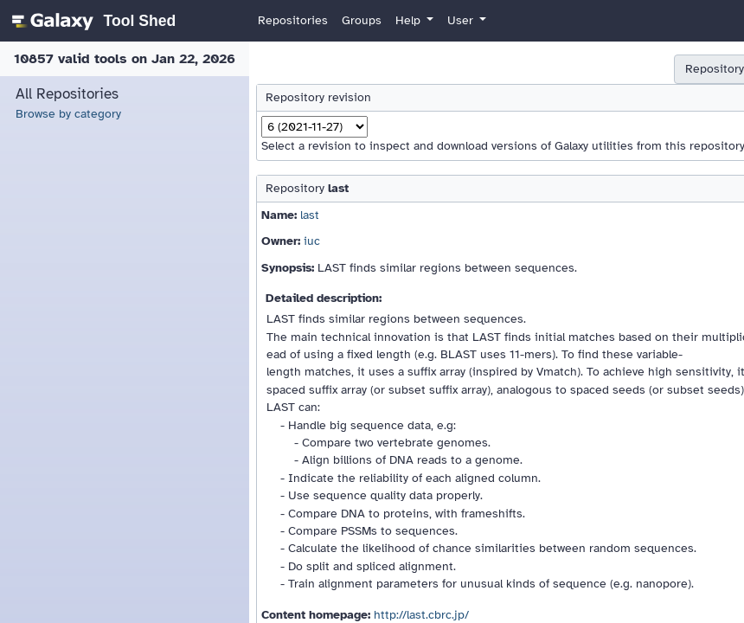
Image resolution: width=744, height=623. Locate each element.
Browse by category (68, 113)
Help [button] (409, 20)
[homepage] (91, 21)
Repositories (293, 20)
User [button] (462, 20)
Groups (362, 20)
